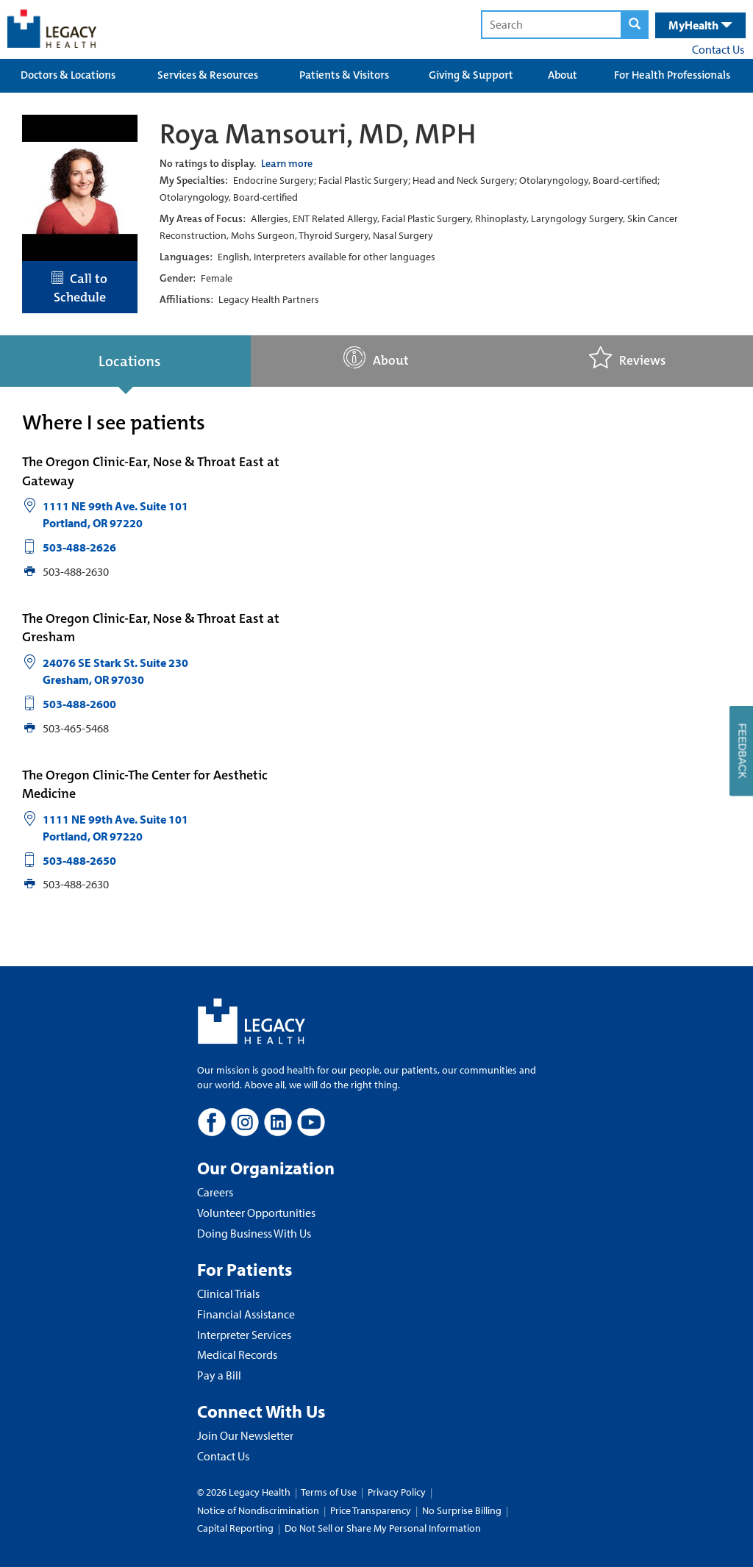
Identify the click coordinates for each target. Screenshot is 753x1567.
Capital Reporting (235, 1528)
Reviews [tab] (627, 357)
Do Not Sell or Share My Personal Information (383, 1528)
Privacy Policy (397, 1492)
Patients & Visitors (344, 75)
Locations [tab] (129, 361)
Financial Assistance (246, 1314)
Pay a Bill (219, 1375)
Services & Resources (207, 75)
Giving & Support (471, 75)
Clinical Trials (228, 1293)
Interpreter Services (244, 1334)
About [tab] (376, 357)
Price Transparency (370, 1510)
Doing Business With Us (254, 1233)
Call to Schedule (79, 288)
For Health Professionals (672, 75)
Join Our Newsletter (245, 1435)
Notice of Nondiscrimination (258, 1510)
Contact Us (718, 49)
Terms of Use (330, 1492)
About (562, 75)
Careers (215, 1192)
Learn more (287, 163)
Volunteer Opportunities (256, 1212)
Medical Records (237, 1354)
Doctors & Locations (68, 75)
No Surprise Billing (462, 1510)
